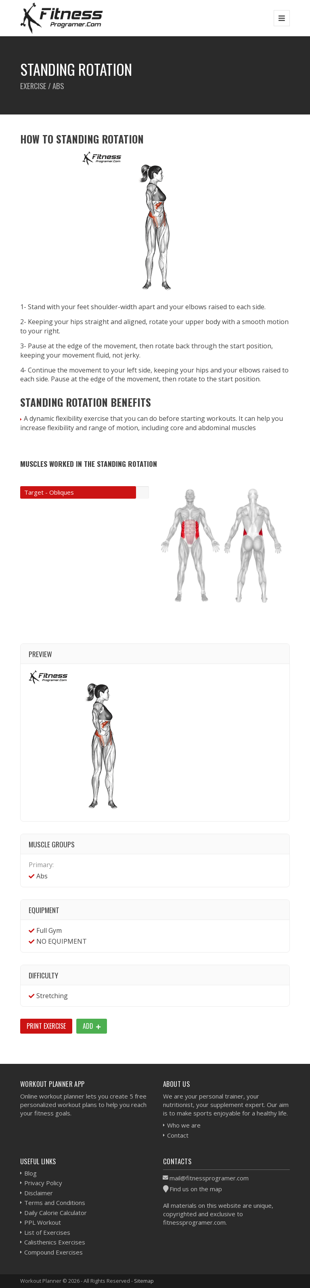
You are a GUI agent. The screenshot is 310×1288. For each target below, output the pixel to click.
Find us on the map (196, 1189)
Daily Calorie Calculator (55, 1213)
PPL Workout (42, 1222)
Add (92, 1026)
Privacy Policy (43, 1183)
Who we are (184, 1125)
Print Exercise (46, 1026)
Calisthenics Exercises (54, 1242)
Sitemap (144, 1280)
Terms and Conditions (54, 1203)
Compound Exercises (53, 1252)
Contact (178, 1135)
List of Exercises (47, 1232)
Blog (30, 1173)
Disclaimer (38, 1193)
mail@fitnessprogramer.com (209, 1178)
